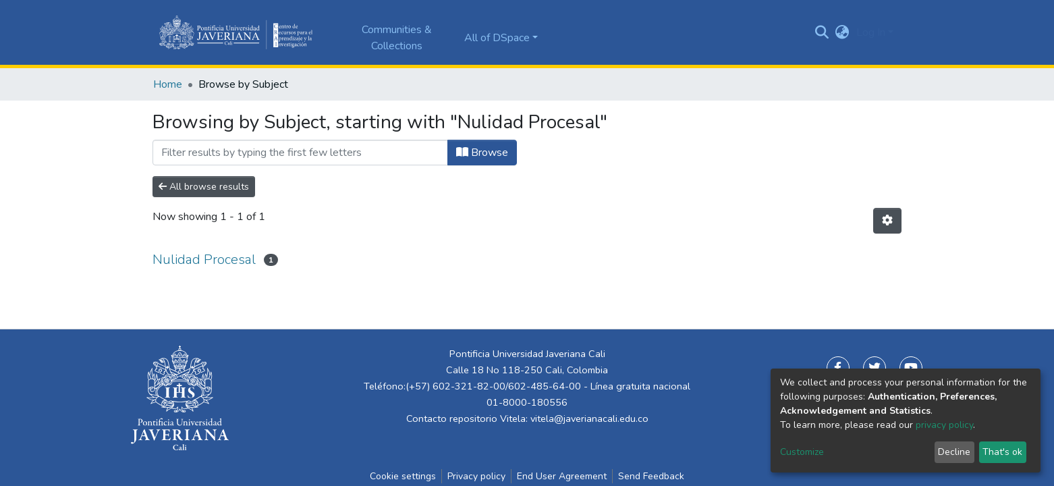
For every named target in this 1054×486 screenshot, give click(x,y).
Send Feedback (651, 476)
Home (167, 84)
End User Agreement (562, 476)
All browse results (204, 186)
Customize (802, 452)
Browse (482, 152)
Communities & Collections (397, 37)
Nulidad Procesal (204, 259)
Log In (870, 32)
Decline (954, 452)
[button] (842, 32)
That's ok (1002, 452)
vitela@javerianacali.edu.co (589, 418)
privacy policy (944, 424)
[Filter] (300, 152)
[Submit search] (822, 32)
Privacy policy (476, 476)
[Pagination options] (887, 221)
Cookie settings (403, 476)
